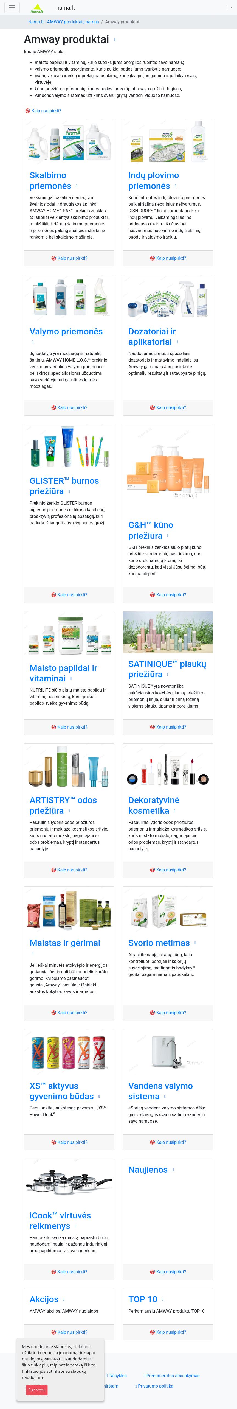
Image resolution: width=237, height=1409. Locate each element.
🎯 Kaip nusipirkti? (43, 110)
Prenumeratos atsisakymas (172, 1375)
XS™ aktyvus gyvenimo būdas (62, 1091)
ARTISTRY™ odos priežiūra (63, 805)
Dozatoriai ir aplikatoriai (152, 336)
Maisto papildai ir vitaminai (63, 673)
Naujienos (148, 1169)
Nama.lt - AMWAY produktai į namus (63, 21)
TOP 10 (142, 1299)
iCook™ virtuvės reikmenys (60, 1220)
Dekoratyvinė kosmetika (153, 805)
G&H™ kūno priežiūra (150, 530)
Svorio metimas (159, 943)
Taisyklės (116, 1375)
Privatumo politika (154, 1386)
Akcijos (44, 1299)
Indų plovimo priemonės (153, 180)
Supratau (37, 1390)
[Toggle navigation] (12, 7)
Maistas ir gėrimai (65, 943)
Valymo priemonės (66, 331)
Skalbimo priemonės (50, 180)
